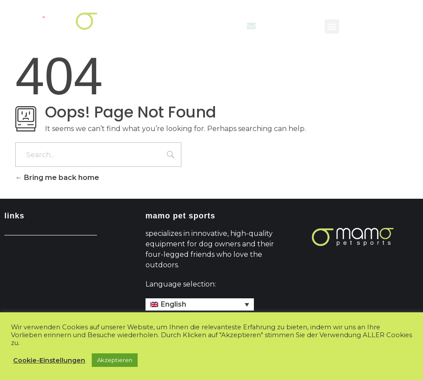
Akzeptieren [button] (114, 359)
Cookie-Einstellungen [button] (49, 360)
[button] (332, 26)
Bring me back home (57, 177)
